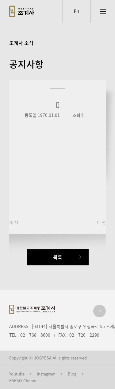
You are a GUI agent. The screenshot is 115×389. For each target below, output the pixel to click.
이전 (13, 222)
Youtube (17, 374)
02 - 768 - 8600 (35, 335)
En (76, 11)
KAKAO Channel (24, 380)
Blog (72, 374)
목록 (57, 257)
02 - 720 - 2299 (84, 335)
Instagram (46, 374)
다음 (101, 222)
